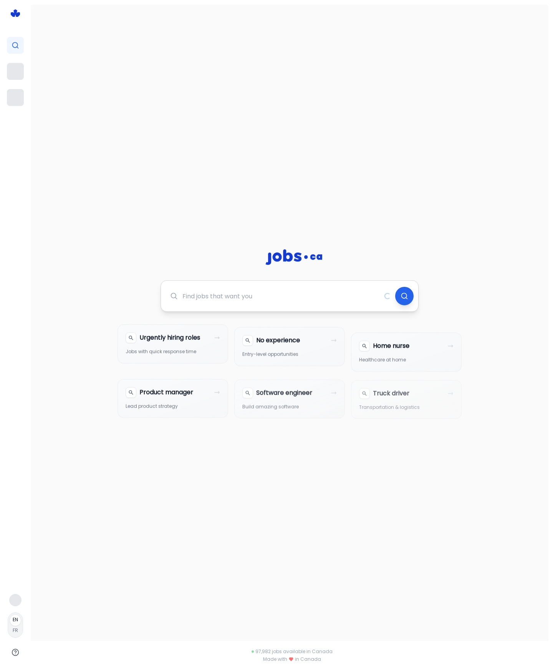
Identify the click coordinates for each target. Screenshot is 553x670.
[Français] (15, 625)
